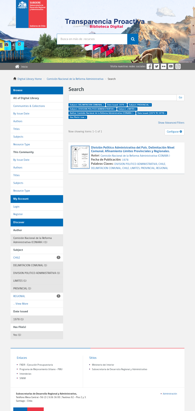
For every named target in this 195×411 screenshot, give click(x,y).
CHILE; (162, 164)
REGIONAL (36, 296)
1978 (125, 160)
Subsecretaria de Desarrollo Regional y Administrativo (119, 369)
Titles (16, 129)
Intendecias (25, 374)
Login (16, 206)
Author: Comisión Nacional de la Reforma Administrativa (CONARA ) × (102, 113)
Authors (17, 121)
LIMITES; (135, 168)
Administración (170, 394)
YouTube (170, 66)
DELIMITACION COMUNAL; (106, 168)
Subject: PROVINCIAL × (140, 105)
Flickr (163, 66)
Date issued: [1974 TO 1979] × (151, 113)
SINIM (23, 378)
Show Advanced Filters (171, 122)
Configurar (174, 131)
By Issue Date (21, 113)
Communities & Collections (29, 106)
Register (18, 214)
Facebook (149, 66)
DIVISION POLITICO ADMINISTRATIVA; (136, 164)
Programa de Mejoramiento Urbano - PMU (41, 369)
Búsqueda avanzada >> (70, 48)
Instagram (178, 66)
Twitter (156, 66)
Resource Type (21, 144)
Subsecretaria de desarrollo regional (31, 17)
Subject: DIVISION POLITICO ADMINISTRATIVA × (92, 109)
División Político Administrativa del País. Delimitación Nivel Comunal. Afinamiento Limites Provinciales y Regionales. (132, 149)
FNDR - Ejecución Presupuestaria (36, 365)
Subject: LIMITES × (127, 109)
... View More (20, 303)
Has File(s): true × (78, 117)
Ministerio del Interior (103, 365)
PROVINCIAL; (148, 168)
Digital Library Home (30, 79)
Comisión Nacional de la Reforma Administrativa (75, 79)
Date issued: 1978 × (116, 105)
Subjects (18, 136)
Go (180, 97)
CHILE (36, 257)
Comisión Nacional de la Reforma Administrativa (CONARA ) (135, 155)
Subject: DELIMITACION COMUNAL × (87, 105)
